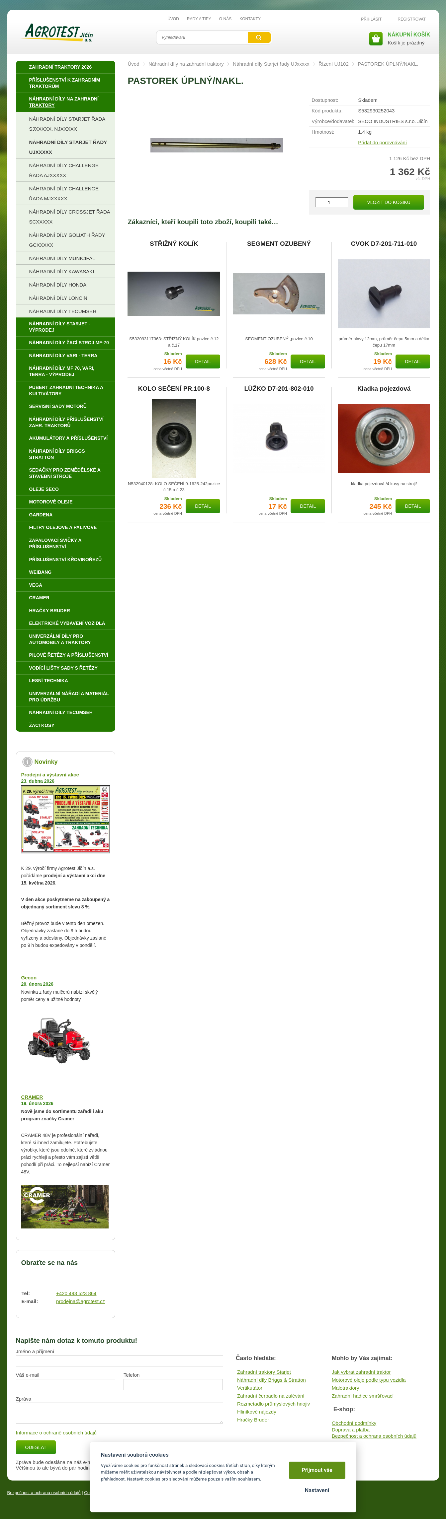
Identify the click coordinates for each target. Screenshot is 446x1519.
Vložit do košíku (388, 202)
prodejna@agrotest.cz (80, 1301)
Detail (203, 361)
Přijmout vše (317, 1470)
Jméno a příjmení (35, 1351)
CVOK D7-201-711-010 (384, 243)
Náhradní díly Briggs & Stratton (271, 1380)
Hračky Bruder (253, 1419)
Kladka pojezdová (384, 388)
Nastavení (317, 1490)
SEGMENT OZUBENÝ (279, 243)
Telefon (131, 1375)
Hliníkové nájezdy (256, 1412)
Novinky (45, 762)
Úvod (133, 64)
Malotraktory (345, 1388)
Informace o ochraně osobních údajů (56, 1432)
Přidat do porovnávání (382, 142)
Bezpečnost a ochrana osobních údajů (374, 1436)
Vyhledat (259, 37)
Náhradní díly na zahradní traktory (186, 64)
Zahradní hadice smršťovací (363, 1396)
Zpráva (24, 1399)
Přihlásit (371, 19)
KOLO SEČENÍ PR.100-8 (174, 388)
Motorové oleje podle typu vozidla (369, 1380)
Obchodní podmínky (354, 1423)
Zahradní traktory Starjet (264, 1372)
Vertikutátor (249, 1388)
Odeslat (35, 1447)
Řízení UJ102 (333, 64)
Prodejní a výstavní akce (50, 774)
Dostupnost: (325, 100)
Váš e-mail (28, 1375)
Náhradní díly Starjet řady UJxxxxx (271, 64)
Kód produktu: (327, 110)
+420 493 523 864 (76, 1293)
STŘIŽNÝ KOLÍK (174, 243)
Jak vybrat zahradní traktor (361, 1372)
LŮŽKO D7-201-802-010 (278, 388)
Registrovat (412, 19)
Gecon (29, 977)
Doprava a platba (351, 1429)
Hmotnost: (323, 132)
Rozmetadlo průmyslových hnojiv (273, 1404)
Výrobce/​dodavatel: (333, 121)
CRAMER (32, 1097)
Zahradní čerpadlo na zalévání (271, 1396)
